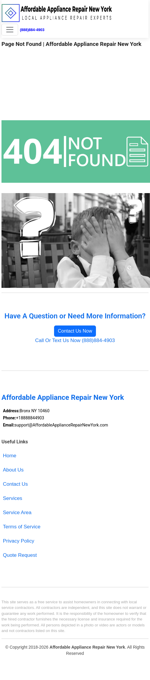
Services (12, 498)
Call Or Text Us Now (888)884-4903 (75, 340)
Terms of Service (21, 527)
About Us (13, 470)
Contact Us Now (75, 330)
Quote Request (20, 555)
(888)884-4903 (32, 30)
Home (9, 455)
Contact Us (15, 484)
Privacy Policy (18, 541)
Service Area (17, 512)
